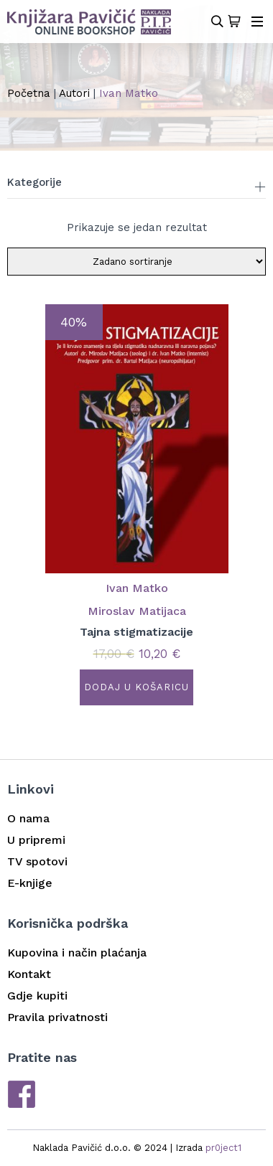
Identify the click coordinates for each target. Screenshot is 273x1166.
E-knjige (29, 883)
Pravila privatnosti (57, 1017)
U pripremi (36, 840)
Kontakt (29, 974)
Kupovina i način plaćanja (77, 952)
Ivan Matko (137, 588)
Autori (74, 93)
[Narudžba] (136, 262)
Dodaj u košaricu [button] (136, 687)
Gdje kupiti (37, 995)
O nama (28, 818)
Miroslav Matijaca (137, 611)
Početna (28, 93)
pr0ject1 (223, 1147)
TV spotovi (37, 861)
